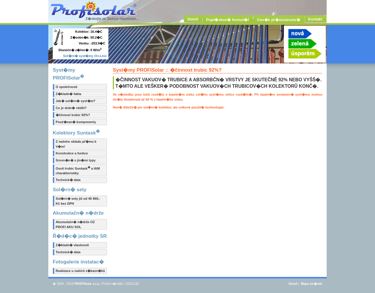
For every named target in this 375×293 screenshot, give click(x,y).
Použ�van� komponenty (76, 122)
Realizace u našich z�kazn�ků (80, 271)
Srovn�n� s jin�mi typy (76, 160)
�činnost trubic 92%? (73, 115)
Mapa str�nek (311, 283)
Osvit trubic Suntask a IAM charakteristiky (78, 170)
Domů (293, 283)
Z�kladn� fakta (68, 94)
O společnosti (66, 87)
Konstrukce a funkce (72, 153)
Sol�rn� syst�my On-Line (85, 56)
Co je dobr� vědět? (71, 108)
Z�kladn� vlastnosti (72, 245)
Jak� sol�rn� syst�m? (75, 101)
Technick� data (68, 180)
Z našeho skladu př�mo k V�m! (76, 144)
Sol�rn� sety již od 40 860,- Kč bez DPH (78, 201)
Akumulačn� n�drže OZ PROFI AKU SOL (75, 224)
